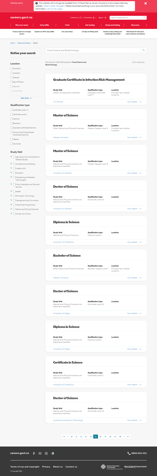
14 (91, 436)
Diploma (14, 119)
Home (12, 43)
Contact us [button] (76, 18)
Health (17, 191)
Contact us (71, 467)
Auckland (15, 73)
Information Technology (23, 196)
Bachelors (15, 123)
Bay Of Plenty (17, 82)
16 (100, 436)
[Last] (128, 436)
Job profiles (44, 25)
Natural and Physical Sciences (25, 209)
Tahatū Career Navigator (54, 6)
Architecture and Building (24, 164)
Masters (14, 139)
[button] (11, 156)
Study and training (112, 25)
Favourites (88, 17)
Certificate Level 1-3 (19, 110)
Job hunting (90, 25)
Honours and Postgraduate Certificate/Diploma (22, 133)
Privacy (46, 467)
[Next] (124, 436)
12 (81, 436)
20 (120, 436)
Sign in (101, 17)
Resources (135, 25)
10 (71, 436)
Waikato (14, 77)
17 (105, 436)
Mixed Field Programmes (24, 205)
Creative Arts (19, 168)
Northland (15, 68)
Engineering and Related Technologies (24, 178)
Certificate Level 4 (18, 114)
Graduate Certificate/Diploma (23, 128)
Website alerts (16, 3)
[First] (64, 436)
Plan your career (21, 25)
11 (76, 436)
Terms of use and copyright (24, 467)
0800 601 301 (139, 453)
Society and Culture (22, 214)
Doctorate (15, 144)
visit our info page (54, 9)
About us (58, 467)
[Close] (145, 4)
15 (95, 436)
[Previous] (67, 436)
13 (86, 436)
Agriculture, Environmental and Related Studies (26, 158)
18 (110, 436)
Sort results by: (138, 62)
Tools (67, 25)
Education (18, 173)
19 (115, 436)
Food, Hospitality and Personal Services (26, 185)
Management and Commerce (25, 200)
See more (26, 98)
